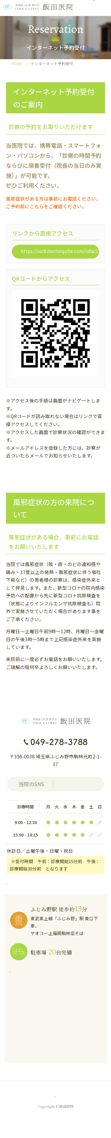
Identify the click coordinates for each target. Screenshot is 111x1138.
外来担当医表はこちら (35, 883)
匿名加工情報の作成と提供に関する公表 (50, 1095)
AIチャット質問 (89, 1098)
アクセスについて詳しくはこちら (49, 972)
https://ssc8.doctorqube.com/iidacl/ (60, 251)
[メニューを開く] (102, 8)
